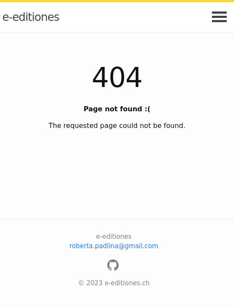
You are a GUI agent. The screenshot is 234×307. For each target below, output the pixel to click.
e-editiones (31, 17)
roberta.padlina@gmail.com (113, 246)
